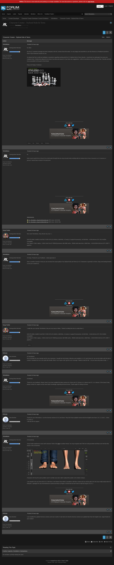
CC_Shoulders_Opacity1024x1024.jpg (38, 220)
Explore (9, 14)
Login (105, 6)
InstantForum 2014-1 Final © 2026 (59, 560)
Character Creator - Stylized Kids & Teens (71, 18)
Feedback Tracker (49, 14)
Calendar (26, 14)
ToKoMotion (54, 18)
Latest (14, 14)
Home (3, 14)
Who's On (40, 14)
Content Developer (14, 18)
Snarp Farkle (6, 230)
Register (111, 6)
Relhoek (5, 353)
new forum (91, 1)
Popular (20, 14)
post (59, 443)
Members (33, 14)
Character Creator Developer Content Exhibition (35, 18)
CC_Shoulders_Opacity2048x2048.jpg (38, 222)
